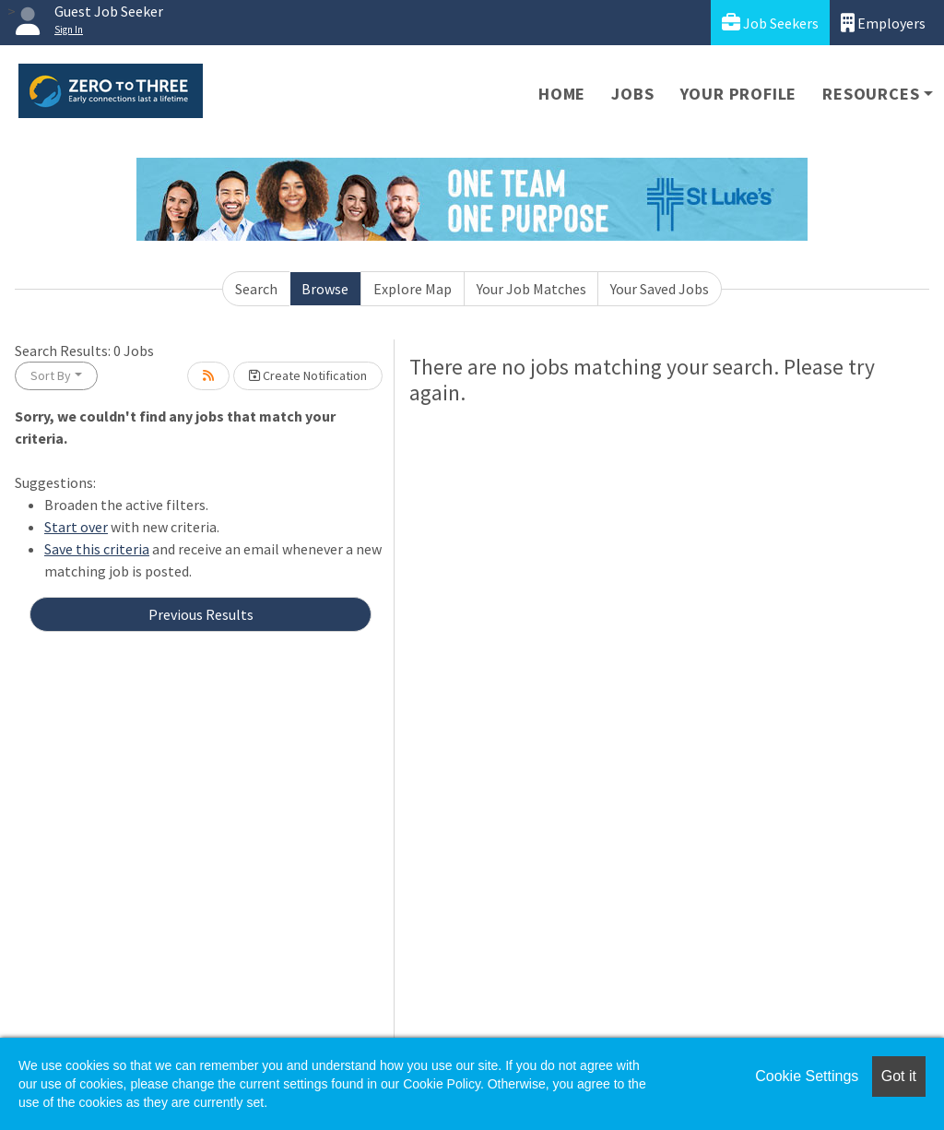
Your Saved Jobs (659, 289)
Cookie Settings (806, 1076)
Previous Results (201, 614)
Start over (76, 526)
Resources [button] (870, 93)
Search (256, 289)
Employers (883, 22)
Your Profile (738, 93)
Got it (898, 1076)
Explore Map (412, 289)
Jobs (632, 93)
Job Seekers (770, 22)
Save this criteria (96, 549)
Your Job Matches (531, 289)
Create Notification (308, 375)
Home (561, 93)
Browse (324, 289)
